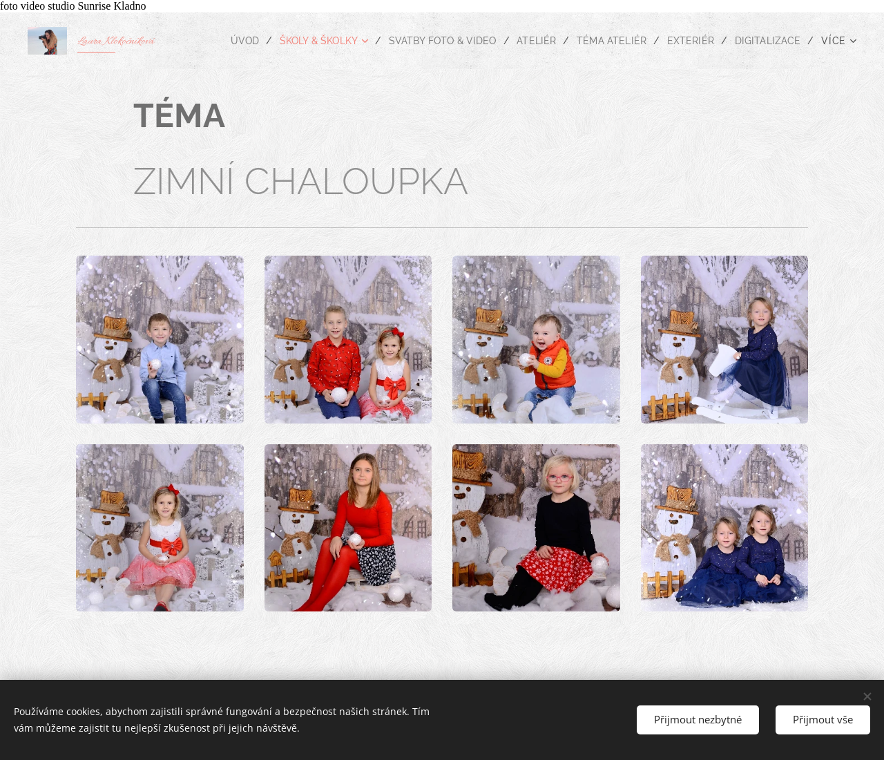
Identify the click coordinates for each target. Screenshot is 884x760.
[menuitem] (223, 40)
